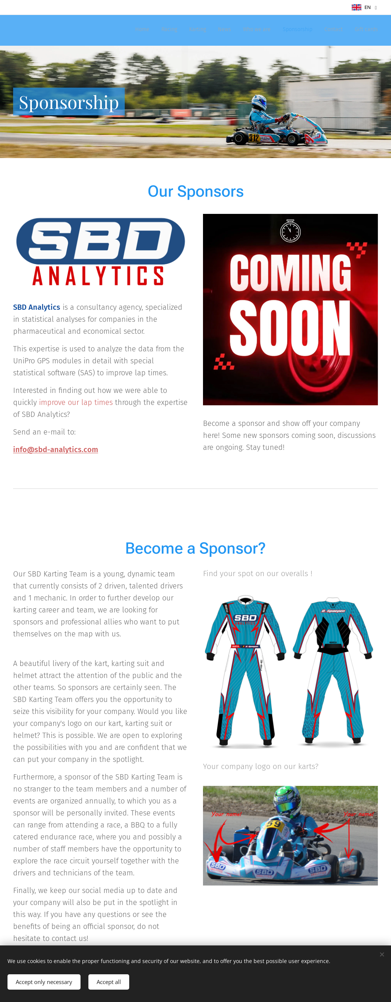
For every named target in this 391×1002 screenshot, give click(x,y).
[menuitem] (296, 30)
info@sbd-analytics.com (55, 449)
